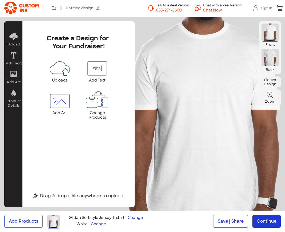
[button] (222, 10)
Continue (266, 221)
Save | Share (231, 221)
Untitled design (83, 8)
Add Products (23, 221)
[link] (21, 8)
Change (135, 217)
